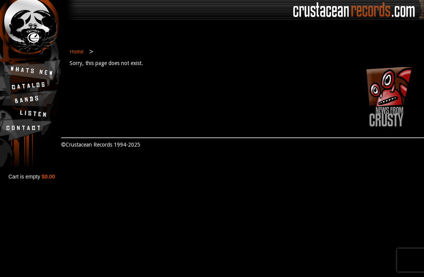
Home (76, 51)
